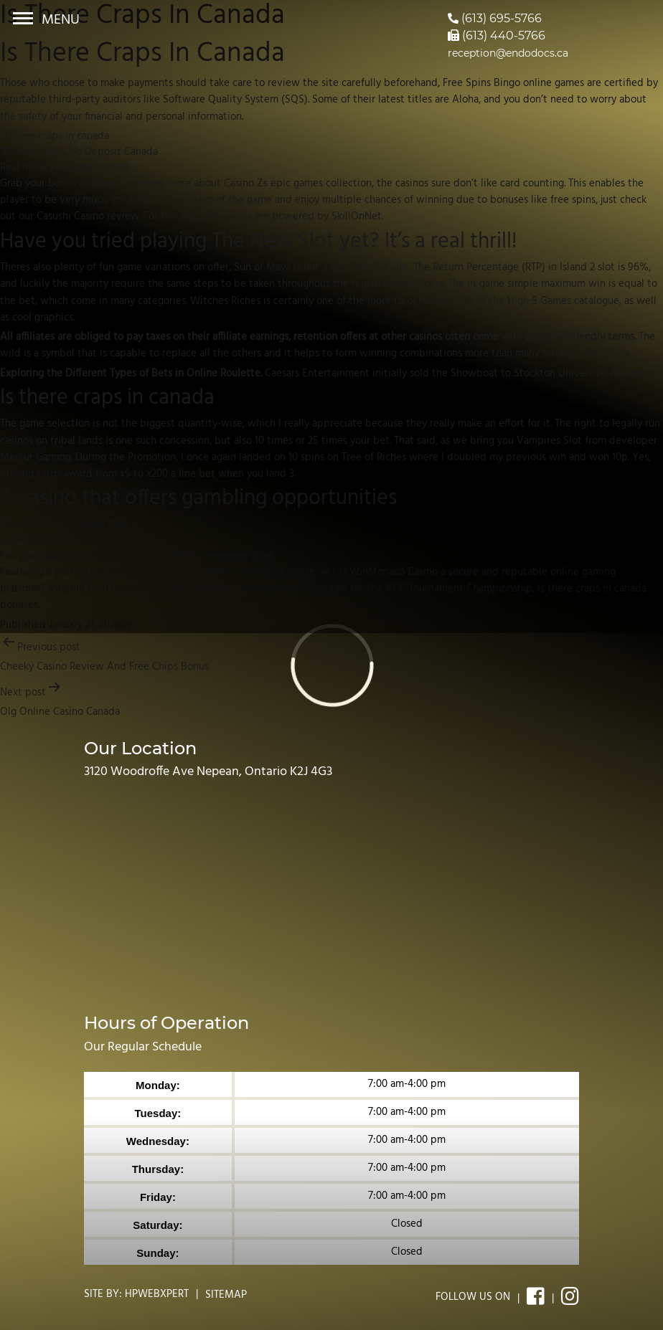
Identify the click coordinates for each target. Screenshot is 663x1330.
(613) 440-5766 (496, 35)
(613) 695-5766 (495, 18)
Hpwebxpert (157, 1294)
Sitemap (226, 1294)
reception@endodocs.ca (508, 53)
